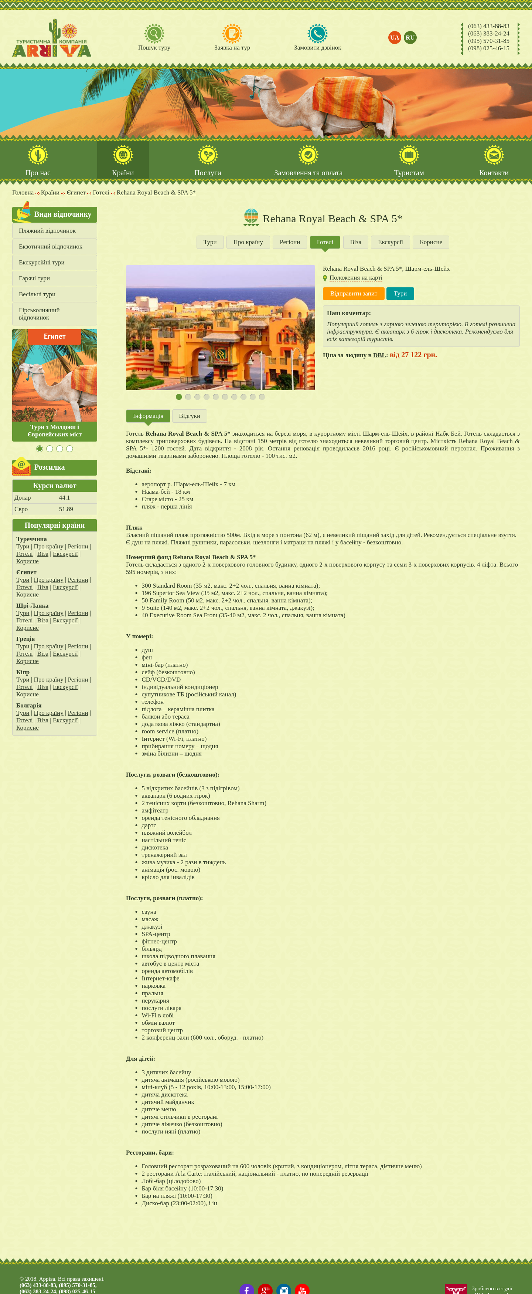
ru (410, 37)
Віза (42, 554)
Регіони (78, 547)
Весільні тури (37, 294)
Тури (23, 547)
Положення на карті (356, 278)
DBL (379, 355)
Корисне (27, 561)
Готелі (24, 554)
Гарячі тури (34, 279)
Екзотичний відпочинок (50, 247)
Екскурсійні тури (42, 263)
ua (395, 37)
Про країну (49, 547)
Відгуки (190, 416)
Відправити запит (353, 294)
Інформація (148, 416)
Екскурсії (65, 554)
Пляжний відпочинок (47, 231)
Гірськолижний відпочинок (39, 314)
